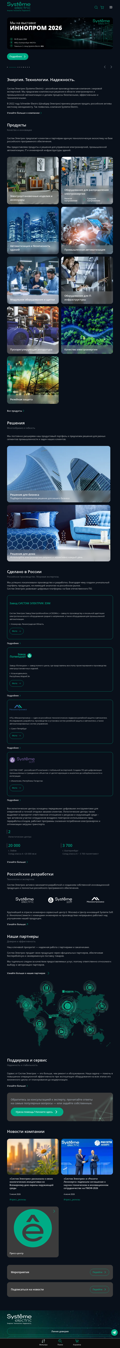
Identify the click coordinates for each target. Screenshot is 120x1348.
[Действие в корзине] (102, 7)
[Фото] (17, 631)
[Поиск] (96, 7)
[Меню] (111, 7)
